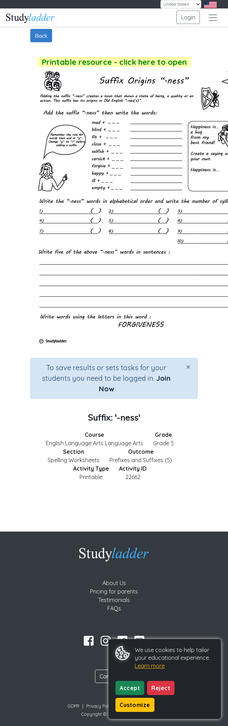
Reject (160, 687)
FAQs (114, 608)
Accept (130, 687)
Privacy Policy (100, 706)
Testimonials (114, 599)
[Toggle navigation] (212, 17)
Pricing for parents (114, 591)
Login (188, 17)
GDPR (74, 706)
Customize (135, 704)
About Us (114, 583)
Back (41, 35)
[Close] (188, 366)
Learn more (150, 665)
